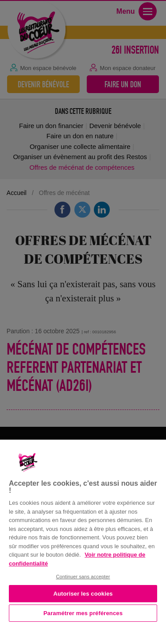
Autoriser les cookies (82, 593)
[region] (83, 531)
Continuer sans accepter (83, 576)
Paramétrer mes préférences (83, 613)
